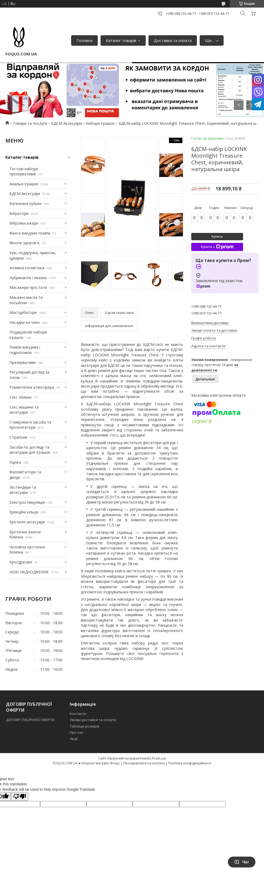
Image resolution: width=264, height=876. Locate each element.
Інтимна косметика (26, 267)
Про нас (76, 732)
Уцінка (15, 462)
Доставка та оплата (173, 40)
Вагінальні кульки (25, 203)
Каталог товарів (121, 40)
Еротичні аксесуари (27, 521)
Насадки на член (24, 322)
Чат (241, 862)
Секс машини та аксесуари (24, 410)
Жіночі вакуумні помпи (29, 233)
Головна (84, 40)
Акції (74, 738)
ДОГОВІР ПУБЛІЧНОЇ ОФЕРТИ (30, 719)
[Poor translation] (19, 796)
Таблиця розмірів (84, 726)
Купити (217, 237)
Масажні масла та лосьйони (26, 300)
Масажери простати (28, 287)
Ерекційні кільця (23, 512)
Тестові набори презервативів (23, 171)
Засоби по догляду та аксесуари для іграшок (29, 450)
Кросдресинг (21, 562)
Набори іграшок (100, 123)
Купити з (217, 246)
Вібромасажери (23, 223)
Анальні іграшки (23, 183)
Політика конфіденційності (189, 763)
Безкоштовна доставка (209, 323)
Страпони (18, 437)
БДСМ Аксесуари (66, 123)
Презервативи (22, 362)
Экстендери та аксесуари (22, 490)
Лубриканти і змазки (28, 277)
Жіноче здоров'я (24, 242)
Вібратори (19, 213)
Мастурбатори (23, 312)
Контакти (78, 713)
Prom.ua (159, 758)
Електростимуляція (27, 502)
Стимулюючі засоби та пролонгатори (30, 425)
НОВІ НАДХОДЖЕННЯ (29, 571)
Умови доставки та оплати (93, 719)
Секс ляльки (20, 397)
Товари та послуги (30, 123)
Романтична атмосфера (31, 387)
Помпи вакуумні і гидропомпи (24, 350)
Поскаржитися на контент (144, 763)
